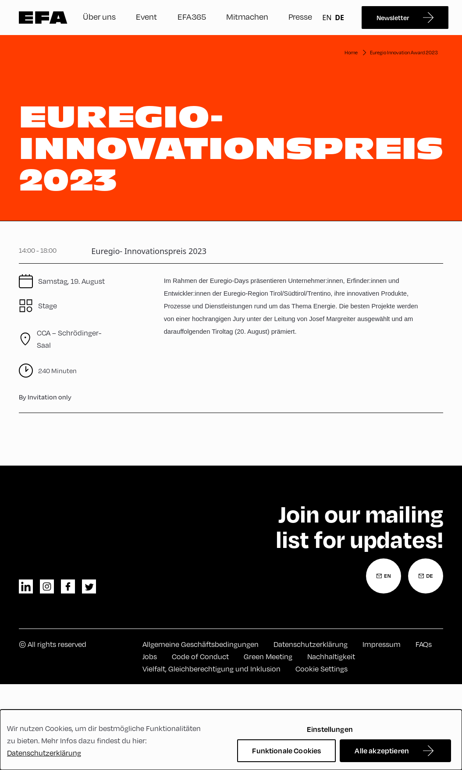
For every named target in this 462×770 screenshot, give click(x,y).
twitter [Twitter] (89, 586)
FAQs (424, 644)
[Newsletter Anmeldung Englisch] (384, 576)
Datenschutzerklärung (311, 644)
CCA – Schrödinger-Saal (69, 339)
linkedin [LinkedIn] (26, 586)
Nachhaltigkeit (331, 656)
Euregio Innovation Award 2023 (404, 52)
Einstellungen (330, 729)
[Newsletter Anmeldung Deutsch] (426, 576)
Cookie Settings (321, 669)
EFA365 (192, 16)
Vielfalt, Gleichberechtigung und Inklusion (211, 669)
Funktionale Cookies (286, 750)
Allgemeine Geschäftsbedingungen (200, 644)
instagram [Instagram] (47, 586)
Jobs (149, 656)
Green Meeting (268, 656)
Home (351, 52)
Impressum (381, 644)
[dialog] (231, 740)
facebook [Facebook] (68, 586)
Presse (300, 16)
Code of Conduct (200, 656)
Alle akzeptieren (382, 750)
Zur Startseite (43, 17)
